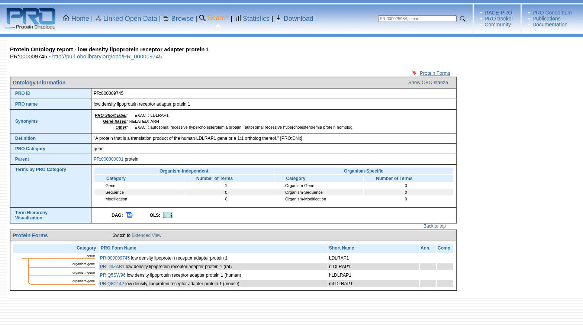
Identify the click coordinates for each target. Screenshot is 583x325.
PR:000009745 (115, 258)
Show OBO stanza (428, 82)
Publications (546, 19)
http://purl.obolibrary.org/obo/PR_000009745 (107, 56)
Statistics (256, 18)
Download (298, 18)
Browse (182, 18)
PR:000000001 (108, 159)
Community (497, 25)
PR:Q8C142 (112, 283)
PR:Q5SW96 (113, 275)
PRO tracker (498, 19)
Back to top (434, 226)
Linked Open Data (130, 18)
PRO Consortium (552, 13)
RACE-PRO (498, 13)
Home (80, 18)
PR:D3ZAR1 (112, 266)
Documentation (549, 25)
